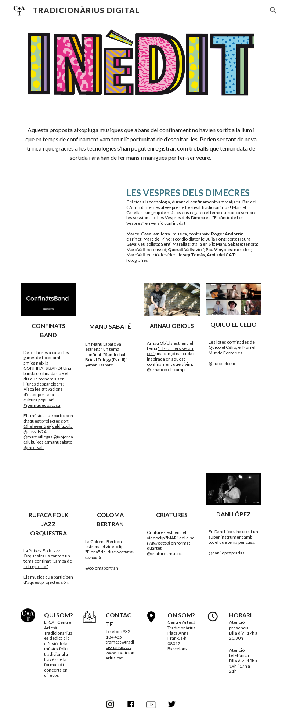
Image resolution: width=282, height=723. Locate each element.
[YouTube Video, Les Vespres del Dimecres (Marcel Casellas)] (69, 212)
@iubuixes (34, 442)
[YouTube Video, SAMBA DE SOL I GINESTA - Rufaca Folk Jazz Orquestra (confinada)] (48, 489)
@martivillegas (38, 437)
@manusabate (58, 442)
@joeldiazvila (60, 426)
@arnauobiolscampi (166, 369)
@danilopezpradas (227, 553)
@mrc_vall (34, 447)
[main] (141, 144)
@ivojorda (63, 437)
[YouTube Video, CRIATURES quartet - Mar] (171, 489)
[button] (273, 10)
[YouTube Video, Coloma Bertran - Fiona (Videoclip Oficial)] (110, 489)
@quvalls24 (35, 431)
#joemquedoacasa (42, 405)
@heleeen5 (35, 426)
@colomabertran (101, 568)
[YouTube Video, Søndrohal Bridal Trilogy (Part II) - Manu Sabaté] (110, 300)
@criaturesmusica (165, 553)
